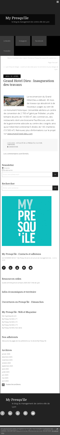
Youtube (7, 51)
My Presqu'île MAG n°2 (9, 322)
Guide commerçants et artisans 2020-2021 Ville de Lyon (21, 283)
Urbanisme (11, 144)
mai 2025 (5, 378)
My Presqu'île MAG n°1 (9, 319)
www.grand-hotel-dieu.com (20, 133)
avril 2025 (5, 381)
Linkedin (7, 41)
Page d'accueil (53, 62)
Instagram (23, 41)
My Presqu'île (17, 18)
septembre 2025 (7, 366)
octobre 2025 (6, 363)
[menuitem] (32, 58)
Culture (39, 143)
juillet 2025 (5, 372)
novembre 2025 (7, 360)
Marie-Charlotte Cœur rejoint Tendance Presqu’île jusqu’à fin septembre (31, 58)
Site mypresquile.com (9, 316)
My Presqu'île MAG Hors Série (12, 328)
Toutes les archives (13, 384)
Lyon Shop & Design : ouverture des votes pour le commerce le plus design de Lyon (32, 68)
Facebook (39, 41)
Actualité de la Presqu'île (25, 143)
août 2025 (5, 369)
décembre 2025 (7, 357)
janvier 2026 (6, 354)
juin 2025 (5, 375)
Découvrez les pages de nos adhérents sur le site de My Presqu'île (24, 341)
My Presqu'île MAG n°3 (9, 325)
